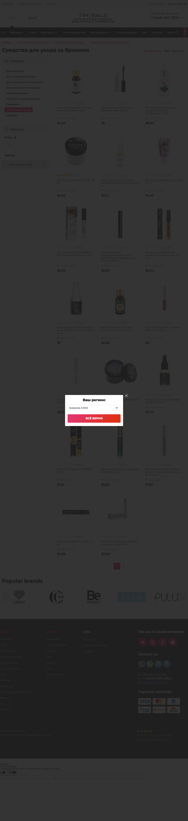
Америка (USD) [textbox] (78, 407)
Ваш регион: (94, 400)
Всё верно (94, 418)
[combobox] (94, 408)
